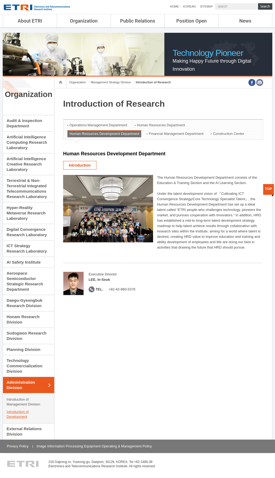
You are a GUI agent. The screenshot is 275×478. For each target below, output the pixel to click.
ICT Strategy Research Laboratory (27, 248)
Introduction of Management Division (23, 401)
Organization (83, 21)
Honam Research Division (23, 319)
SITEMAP (206, 6)
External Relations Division (24, 431)
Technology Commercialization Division (24, 365)
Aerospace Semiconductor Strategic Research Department (25, 281)
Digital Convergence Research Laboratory (27, 232)
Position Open (191, 21)
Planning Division (24, 349)
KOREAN (189, 6)
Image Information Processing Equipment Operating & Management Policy (94, 446)
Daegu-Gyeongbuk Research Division (24, 303)
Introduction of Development (18, 414)
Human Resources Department (161, 125)
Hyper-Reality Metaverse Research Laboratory (26, 213)
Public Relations (137, 21)
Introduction (80, 165)
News (245, 21)
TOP (268, 189)
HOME (174, 6)
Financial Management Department (176, 134)
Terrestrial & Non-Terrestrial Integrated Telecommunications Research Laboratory (27, 188)
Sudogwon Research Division (26, 336)
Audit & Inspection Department (24, 123)
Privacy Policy (17, 446)
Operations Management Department (98, 125)
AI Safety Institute (24, 262)
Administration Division (21, 385)
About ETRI (30, 21)
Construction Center (228, 134)
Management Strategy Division (111, 82)
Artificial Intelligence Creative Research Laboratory (26, 164)
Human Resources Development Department (104, 134)
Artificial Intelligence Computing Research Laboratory (27, 142)
